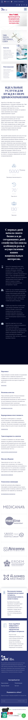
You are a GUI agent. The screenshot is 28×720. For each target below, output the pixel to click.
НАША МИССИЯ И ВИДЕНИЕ (7, 474)
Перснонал (3, 385)
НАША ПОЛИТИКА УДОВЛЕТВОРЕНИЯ (9, 452)
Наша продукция (8, 67)
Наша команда (4, 683)
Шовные (16, 1)
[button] (4, 715)
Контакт (17, 685)
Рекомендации (18, 683)
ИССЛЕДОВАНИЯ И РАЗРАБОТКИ (8, 494)
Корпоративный (5, 685)
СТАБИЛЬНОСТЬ (4, 429)
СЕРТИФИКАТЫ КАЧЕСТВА (6, 408)
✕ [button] (7, 708)
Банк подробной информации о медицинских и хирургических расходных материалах (16, 627)
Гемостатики (21, 1)
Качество (6, 48)
